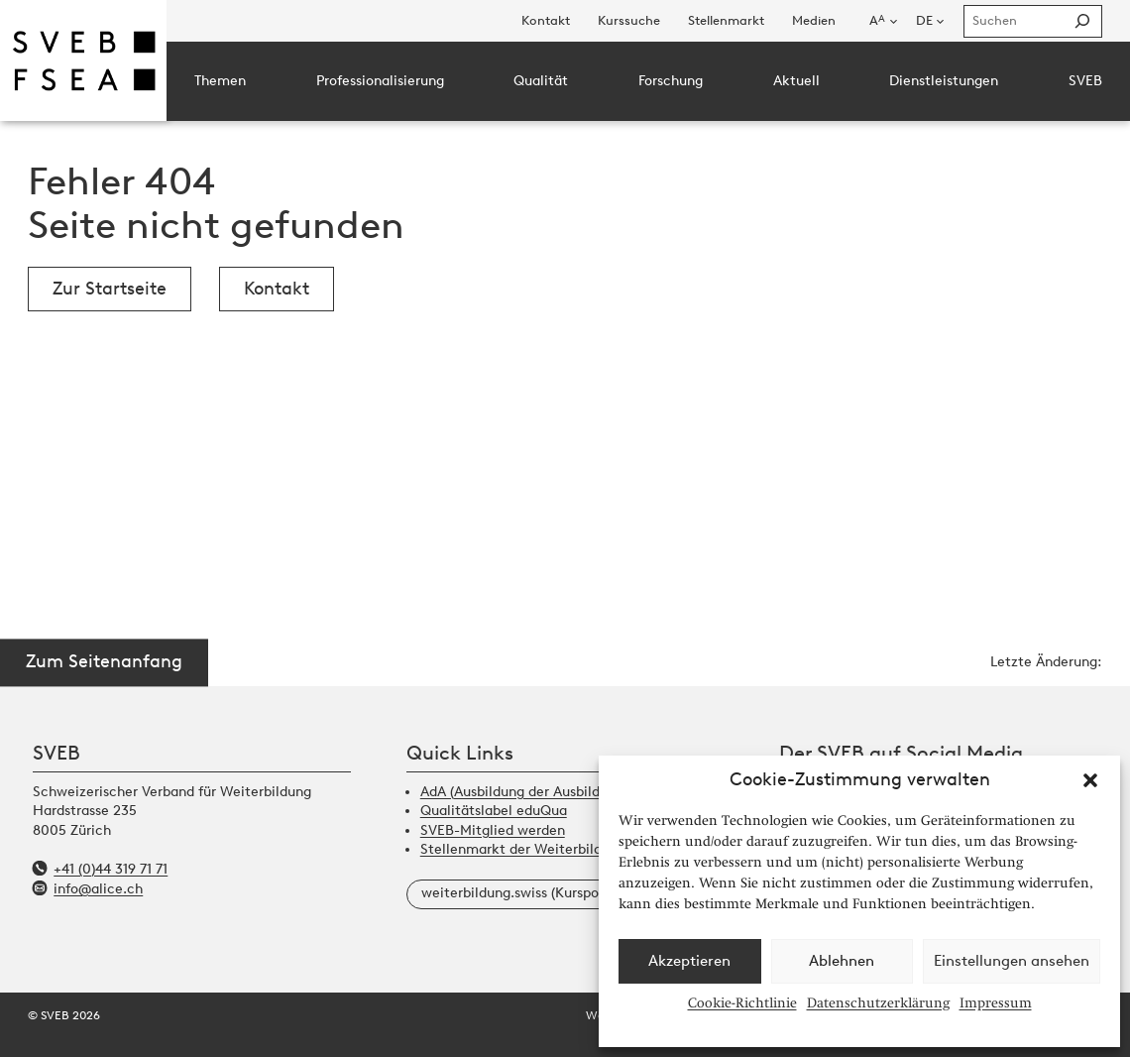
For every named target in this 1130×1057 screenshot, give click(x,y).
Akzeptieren (689, 961)
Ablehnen (841, 961)
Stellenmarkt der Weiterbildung (522, 849)
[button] (1090, 780)
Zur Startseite (110, 288)
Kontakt (276, 288)
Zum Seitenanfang (104, 662)
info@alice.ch (98, 889)
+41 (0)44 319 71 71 (111, 869)
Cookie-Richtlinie (742, 1002)
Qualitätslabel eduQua (493, 810)
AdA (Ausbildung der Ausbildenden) (531, 791)
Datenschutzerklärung (878, 1002)
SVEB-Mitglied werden (492, 830)
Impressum (996, 1002)
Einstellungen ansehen (1011, 961)
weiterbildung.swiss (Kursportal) (523, 892)
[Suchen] (1082, 21)
